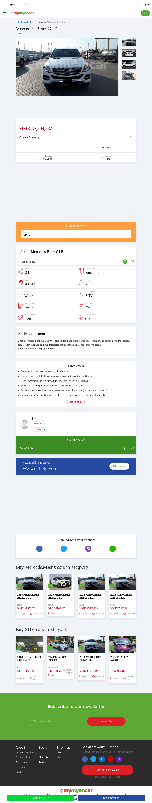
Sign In (146, 4)
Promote (46, 147)
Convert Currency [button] (29, 137)
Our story (20, 767)
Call (133, 261)
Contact (19, 772)
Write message (40, 429)
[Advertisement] (76, 194)
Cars (41, 752)
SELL (145, 13)
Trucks (42, 762)
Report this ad (106, 147)
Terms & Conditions (26, 752)
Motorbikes (44, 757)
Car (45, 22)
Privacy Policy (23, 757)
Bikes (59, 757)
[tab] (76, 137)
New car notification (107, 769)
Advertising (21, 762)
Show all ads (39, 423)
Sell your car (119, 466)
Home (39, 22)
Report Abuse (76, 401)
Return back (24, 22)
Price (25, 232)
